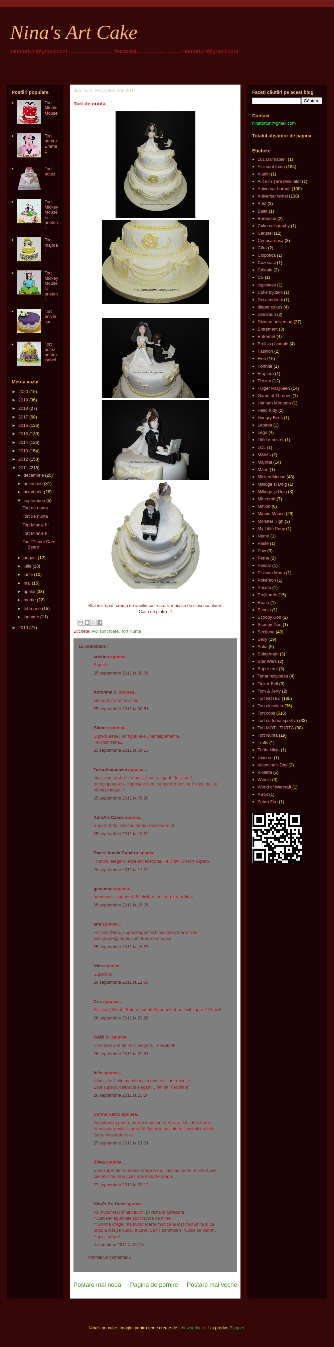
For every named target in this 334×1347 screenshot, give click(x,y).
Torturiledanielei (110, 769)
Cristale (265, 269)
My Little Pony (271, 528)
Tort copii (266, 713)
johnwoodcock (192, 1327)
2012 (23, 459)
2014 (23, 442)
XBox (263, 794)
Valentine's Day (272, 764)
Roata (263, 602)
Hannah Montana (274, 402)
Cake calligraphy (274, 225)
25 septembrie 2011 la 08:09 (121, 673)
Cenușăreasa (270, 240)
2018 (23, 408)
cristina (101, 656)
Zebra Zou (268, 801)
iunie (28, 574)
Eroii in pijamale (273, 343)
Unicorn (265, 757)
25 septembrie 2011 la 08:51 (121, 708)
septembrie (34, 500)
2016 (23, 425)
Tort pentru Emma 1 (50, 143)
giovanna (103, 888)
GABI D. (102, 1036)
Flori (262, 358)
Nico (98, 965)
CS (261, 277)
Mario (263, 469)
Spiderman (268, 653)
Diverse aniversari (275, 321)
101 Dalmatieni (272, 159)
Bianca (101, 727)
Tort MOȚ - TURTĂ (276, 727)
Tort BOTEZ (269, 698)
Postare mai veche (212, 1284)
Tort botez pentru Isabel (50, 352)
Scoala (264, 609)
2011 (23, 467)
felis (98, 1072)
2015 (23, 433)
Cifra (262, 247)
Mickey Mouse (271, 476)
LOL (262, 447)
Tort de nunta (35, 507)
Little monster (271, 439)
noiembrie (33, 483)
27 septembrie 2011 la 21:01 (121, 1142)
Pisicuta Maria (271, 572)
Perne (263, 558)
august (30, 557)
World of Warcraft (274, 786)
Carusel (265, 233)
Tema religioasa (273, 676)
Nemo (263, 535)
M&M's (264, 454)
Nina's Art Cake (74, 32)
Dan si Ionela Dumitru (116, 852)
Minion (264, 506)
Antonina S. (106, 692)
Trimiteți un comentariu (109, 1257)
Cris (98, 1001)
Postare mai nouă (97, 1284)
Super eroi (268, 668)
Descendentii (270, 299)
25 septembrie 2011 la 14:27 (121, 869)
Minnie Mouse (271, 513)
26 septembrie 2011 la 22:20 (121, 1017)
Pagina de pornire (154, 1284)
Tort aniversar (50, 316)
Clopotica (267, 255)
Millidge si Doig (272, 484)
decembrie (34, 475)
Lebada (265, 424)
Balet (263, 211)
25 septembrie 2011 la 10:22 (121, 833)
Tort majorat (51, 245)
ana (97, 924)
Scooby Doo (269, 617)
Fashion (265, 351)
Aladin (264, 173)
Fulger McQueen (274, 388)
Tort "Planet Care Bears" (38, 544)
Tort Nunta (131, 631)
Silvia (99, 1162)
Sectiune (266, 631)
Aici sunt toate (105, 631)
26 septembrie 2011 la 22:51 (121, 1053)
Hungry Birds (270, 417)
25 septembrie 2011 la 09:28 (121, 798)
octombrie (33, 491)
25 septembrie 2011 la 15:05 (121, 904)
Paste (263, 543)
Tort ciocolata (270, 705)
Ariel (262, 203)
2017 (23, 416)
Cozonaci (267, 262)
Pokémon (267, 580)
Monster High (270, 521)
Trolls (263, 742)
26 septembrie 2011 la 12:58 (121, 982)
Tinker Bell (268, 683)
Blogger (236, 1327)
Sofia (263, 646)
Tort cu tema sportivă (278, 720)
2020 (23, 391)
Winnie (264, 779)
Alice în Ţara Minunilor (279, 181)
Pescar (264, 565)
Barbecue (267, 218)
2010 (23, 627)
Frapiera (266, 373)
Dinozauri (267, 314)
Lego (262, 432)
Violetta (265, 772)
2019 (23, 399)
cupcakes (267, 284)
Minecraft (266, 498)
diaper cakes (270, 307)
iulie (27, 566)
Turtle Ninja (269, 749)
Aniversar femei (273, 196)
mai (27, 583)
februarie (32, 608)
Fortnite (265, 366)
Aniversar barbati (274, 188)
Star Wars (267, 661)
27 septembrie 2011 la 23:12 (121, 1184)
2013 (23, 450)
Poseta (264, 587)
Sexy (262, 639)
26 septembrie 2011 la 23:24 (121, 1095)
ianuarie (31, 616)
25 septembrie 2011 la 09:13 (121, 750)
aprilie (29, 591)
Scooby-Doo (270, 624)
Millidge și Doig (272, 491)
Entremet (266, 336)
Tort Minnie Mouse (50, 108)
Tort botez (49, 171)
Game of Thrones (274, 395)
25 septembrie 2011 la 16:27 (121, 946)
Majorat (265, 462)
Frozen (264, 380)
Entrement (268, 329)
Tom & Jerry (269, 691)
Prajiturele (267, 594)
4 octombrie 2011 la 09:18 (119, 1244)
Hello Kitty (267, 410)
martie (30, 599)
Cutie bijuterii (270, 292)
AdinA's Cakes (109, 817)
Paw (262, 550)
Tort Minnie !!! (35, 524)
